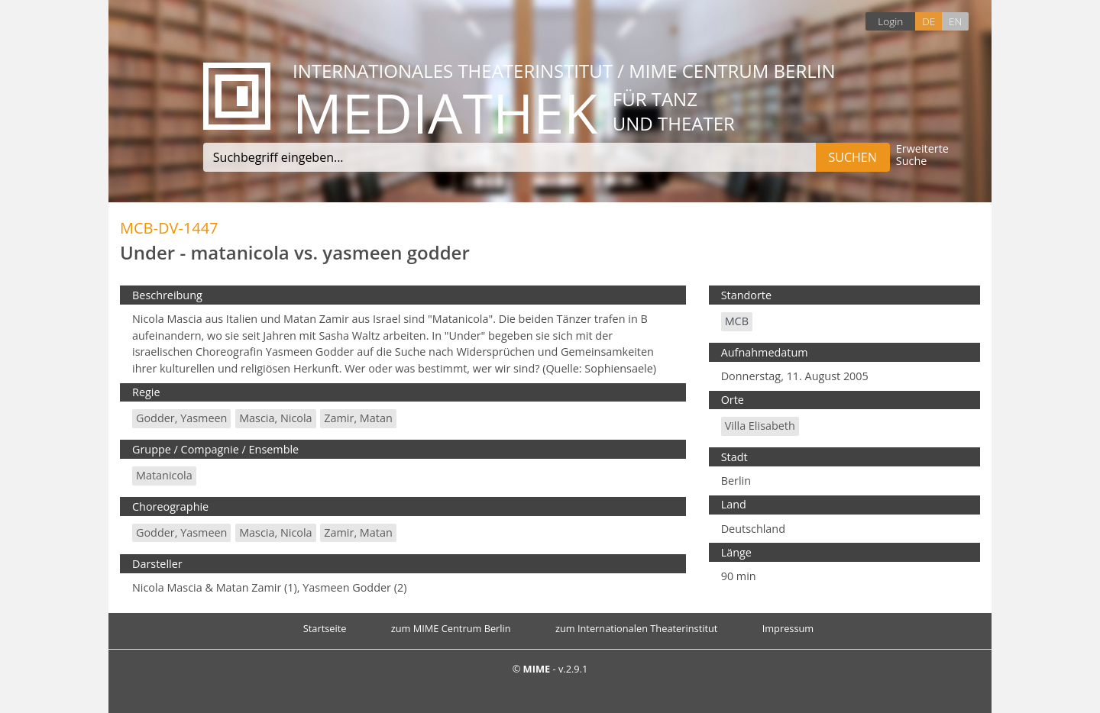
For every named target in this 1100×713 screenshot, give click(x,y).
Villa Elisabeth (760, 425)
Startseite (325, 628)
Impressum (788, 628)
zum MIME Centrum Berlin (451, 628)
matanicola (164, 475)
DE (928, 21)
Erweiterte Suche (922, 155)
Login (890, 21)
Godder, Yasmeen (181, 418)
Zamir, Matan (358, 418)
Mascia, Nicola (275, 418)
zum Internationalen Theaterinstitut (636, 628)
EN (955, 21)
